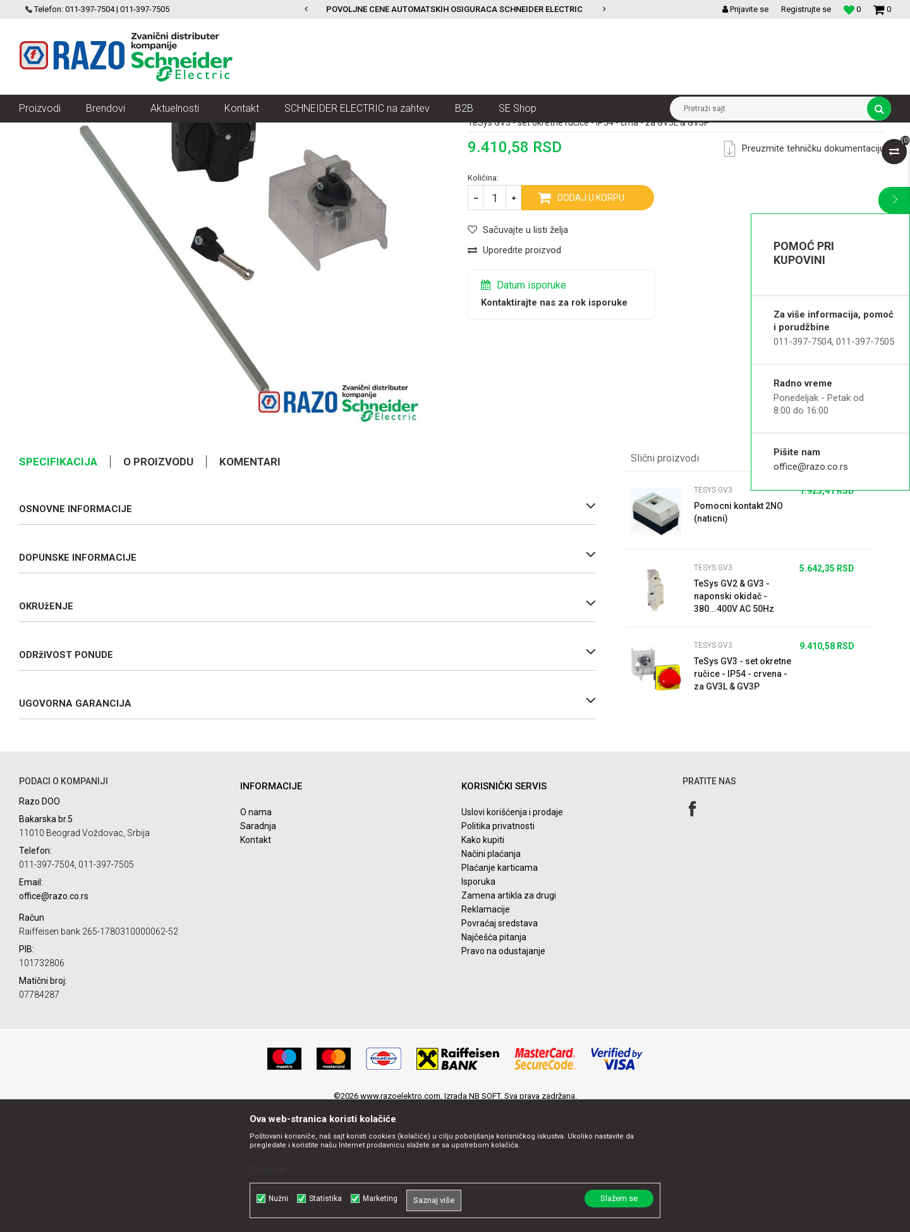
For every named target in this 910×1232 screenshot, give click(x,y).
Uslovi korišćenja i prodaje (512, 935)
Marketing (380, 1198)
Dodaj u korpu (590, 320)
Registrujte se (806, 9)
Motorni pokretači (237, 132)
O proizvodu (158, 584)
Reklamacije (485, 1032)
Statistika (325, 1198)
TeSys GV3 (397, 132)
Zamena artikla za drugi (508, 1018)
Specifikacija (58, 584)
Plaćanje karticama (499, 990)
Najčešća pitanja (493, 1060)
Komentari (250, 584)
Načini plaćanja (491, 976)
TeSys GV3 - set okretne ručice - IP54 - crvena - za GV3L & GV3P (742, 796)
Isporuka (478, 1004)
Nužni (278, 1198)
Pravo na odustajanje (503, 1073)
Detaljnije (268, 1169)
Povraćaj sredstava (499, 1046)
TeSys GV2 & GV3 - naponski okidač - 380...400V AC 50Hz (734, 718)
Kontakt (255, 962)
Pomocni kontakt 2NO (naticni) (738, 634)
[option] (455, 9)
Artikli (84, 132)
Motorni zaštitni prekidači (323, 132)
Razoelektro (40, 132)
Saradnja (258, 948)
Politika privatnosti (498, 948)
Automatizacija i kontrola (150, 132)
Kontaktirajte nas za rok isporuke (554, 425)
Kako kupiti (482, 962)
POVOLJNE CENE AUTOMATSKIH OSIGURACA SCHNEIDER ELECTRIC (454, 9)
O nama (256, 935)
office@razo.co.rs (811, 466)
